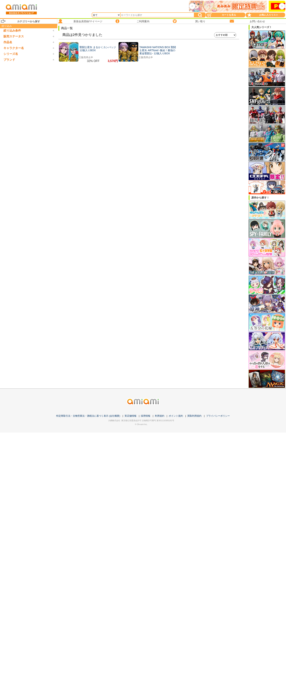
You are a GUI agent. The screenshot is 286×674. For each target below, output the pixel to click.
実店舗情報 (130, 415)
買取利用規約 (194, 415)
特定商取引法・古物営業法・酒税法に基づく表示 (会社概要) (88, 415)
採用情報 (145, 415)
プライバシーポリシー (218, 415)
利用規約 (159, 415)
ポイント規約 (176, 415)
